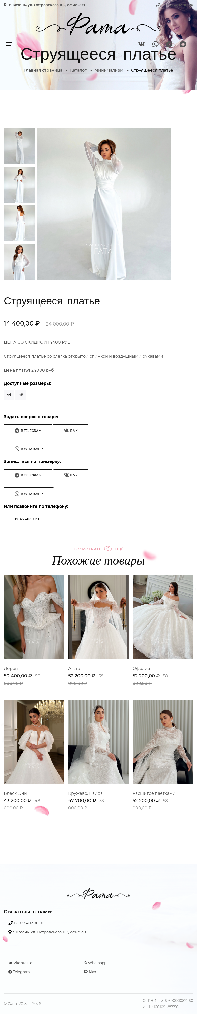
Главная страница (43, 70)
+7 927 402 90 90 (177, 5)
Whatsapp (95, 963)
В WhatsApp (29, 448)
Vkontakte (20, 963)
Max (90, 972)
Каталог (78, 70)
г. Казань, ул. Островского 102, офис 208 (47, 5)
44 (9, 394)
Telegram (19, 972)
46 (21, 394)
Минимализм (108, 70)
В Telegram (28, 430)
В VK (71, 430)
